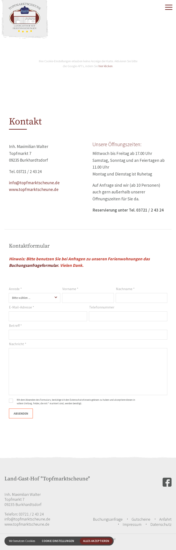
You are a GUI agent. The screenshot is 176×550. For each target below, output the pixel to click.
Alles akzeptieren (96, 541)
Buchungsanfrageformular (33, 265)
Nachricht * (17, 344)
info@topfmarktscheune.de (34, 182)
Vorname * (70, 289)
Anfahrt (165, 519)
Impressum (132, 524)
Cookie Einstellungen (58, 541)
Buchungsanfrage (108, 519)
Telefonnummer (101, 307)
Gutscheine (141, 519)
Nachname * (125, 289)
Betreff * (15, 325)
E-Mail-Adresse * (21, 307)
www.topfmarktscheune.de (34, 189)
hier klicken (105, 66)
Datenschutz (161, 524)
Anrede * (15, 289)
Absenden (21, 413)
